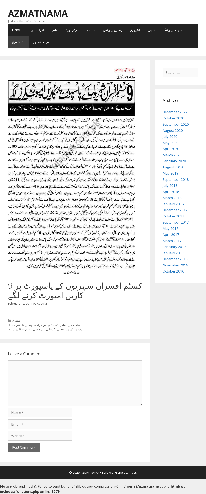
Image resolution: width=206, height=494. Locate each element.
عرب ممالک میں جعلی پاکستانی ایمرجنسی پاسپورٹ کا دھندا (48, 329)
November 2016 (175, 265)
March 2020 (172, 155)
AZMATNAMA (38, 13)
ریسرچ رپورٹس (112, 30)
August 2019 (173, 167)
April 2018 (171, 191)
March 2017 (172, 240)
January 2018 (173, 204)
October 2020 (173, 118)
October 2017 (173, 216)
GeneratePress (126, 472)
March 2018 (172, 197)
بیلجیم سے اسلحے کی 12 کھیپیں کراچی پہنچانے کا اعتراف (46, 325)
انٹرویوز (135, 30)
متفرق (20, 42)
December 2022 (175, 112)
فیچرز (151, 30)
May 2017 (170, 228)
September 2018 (176, 179)
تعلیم (55, 30)
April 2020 (171, 148)
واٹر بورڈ (71, 30)
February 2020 (174, 161)
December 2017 (175, 210)
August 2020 (173, 130)
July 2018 (170, 185)
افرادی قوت (36, 30)
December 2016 (175, 259)
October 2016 (173, 271)
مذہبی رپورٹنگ (172, 30)
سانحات (90, 30)
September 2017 (176, 222)
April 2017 (171, 234)
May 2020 (170, 142)
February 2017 (174, 246)
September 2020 (176, 124)
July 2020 (170, 136)
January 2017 (173, 253)
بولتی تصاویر (41, 42)
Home (16, 30)
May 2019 (170, 173)
